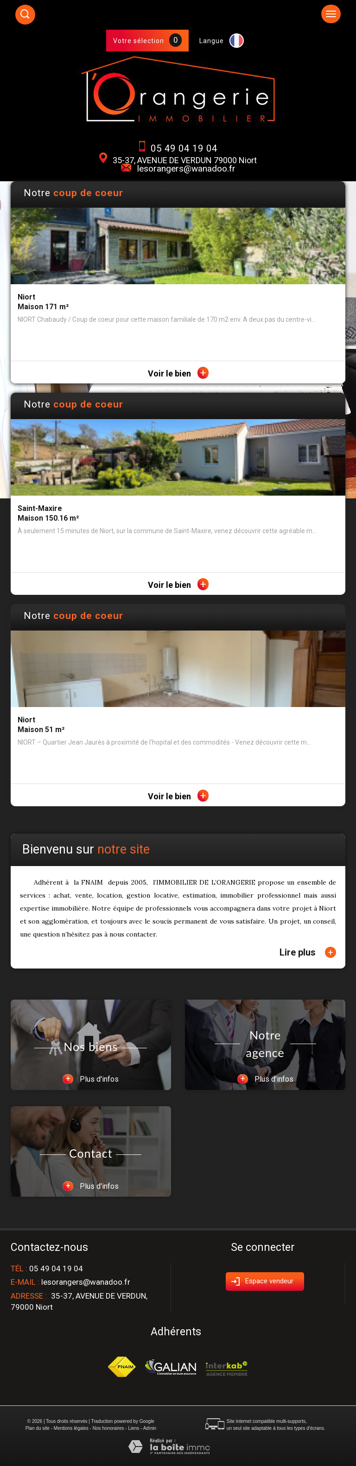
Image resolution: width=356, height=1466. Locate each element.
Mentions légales (71, 1428)
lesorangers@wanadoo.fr (186, 168)
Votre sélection (138, 41)
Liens (133, 1428)
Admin (149, 1428)
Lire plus (308, 952)
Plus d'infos (91, 1079)
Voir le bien (178, 373)
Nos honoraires (108, 1428)
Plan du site (37, 1428)
